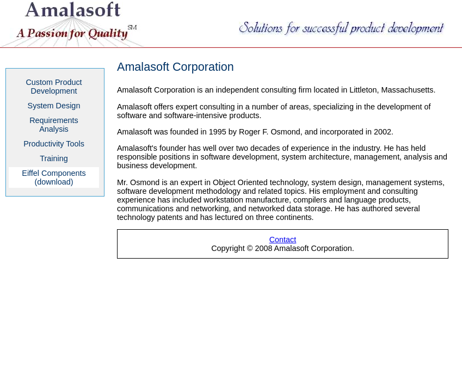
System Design (54, 105)
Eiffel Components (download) (53, 177)
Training (53, 158)
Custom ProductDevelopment (54, 86)
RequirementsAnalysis (53, 124)
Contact (283, 239)
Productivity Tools (53, 143)
